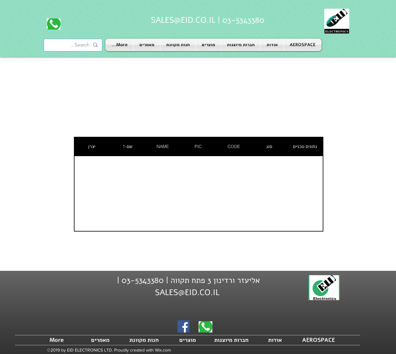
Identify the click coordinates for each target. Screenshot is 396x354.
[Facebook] (183, 326)
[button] (240, 45)
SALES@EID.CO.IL (183, 20)
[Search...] (73, 45)
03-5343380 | (239, 20)
